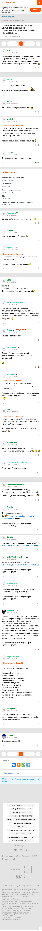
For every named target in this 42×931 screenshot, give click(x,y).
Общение (5, 20)
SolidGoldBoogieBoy (16, 484)
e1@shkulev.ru (26, 910)
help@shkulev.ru (17, 917)
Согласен (36, 10)
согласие (17, 10)
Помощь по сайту (9, 859)
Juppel (10, 735)
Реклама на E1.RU (29, 856)
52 (11, 611)
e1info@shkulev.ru (25, 914)
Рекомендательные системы (11, 919)
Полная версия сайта (11, 856)
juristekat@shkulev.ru (8, 915)
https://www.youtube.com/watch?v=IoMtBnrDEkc (20, 565)
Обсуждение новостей (17, 20)
